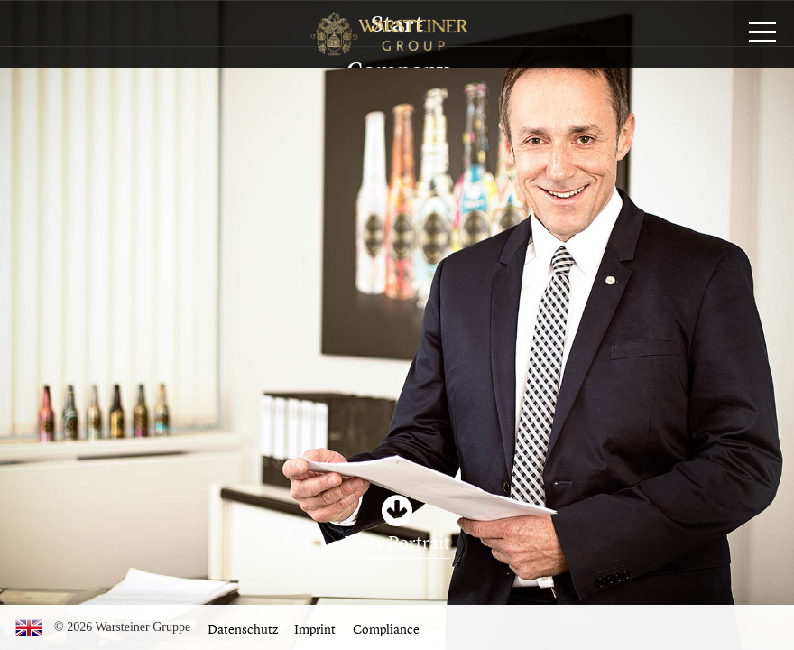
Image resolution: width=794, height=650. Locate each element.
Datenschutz (243, 628)
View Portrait (397, 542)
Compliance (386, 628)
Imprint (315, 628)
